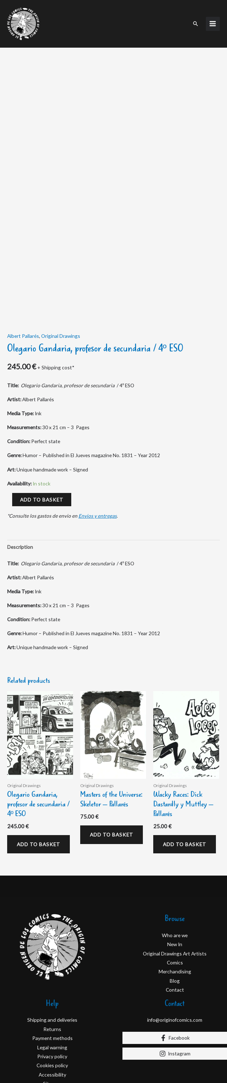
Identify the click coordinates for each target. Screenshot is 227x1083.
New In (174, 871)
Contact (175, 917)
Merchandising (175, 898)
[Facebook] (174, 964)
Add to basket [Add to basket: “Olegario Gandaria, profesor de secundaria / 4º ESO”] (38, 771)
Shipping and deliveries (52, 947)
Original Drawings (60, 262)
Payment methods (52, 965)
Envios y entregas (97, 443)
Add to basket (41, 426)
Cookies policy (52, 992)
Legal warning (52, 974)
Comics (175, 889)
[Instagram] (174, 980)
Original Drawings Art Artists (175, 880)
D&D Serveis (55, 1060)
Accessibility (52, 1001)
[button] (195, 23)
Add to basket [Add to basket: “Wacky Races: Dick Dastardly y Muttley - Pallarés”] (184, 771)
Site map (52, 1010)
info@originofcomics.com (174, 947)
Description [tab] (20, 474)
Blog (175, 907)
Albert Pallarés (23, 262)
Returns (52, 956)
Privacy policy (52, 983)
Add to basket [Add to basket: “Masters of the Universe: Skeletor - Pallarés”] (111, 761)
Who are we (175, 862)
